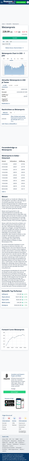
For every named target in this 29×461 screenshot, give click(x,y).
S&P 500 (11, 442)
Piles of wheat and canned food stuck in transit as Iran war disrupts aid (18, 118)
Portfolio (4, 449)
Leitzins (4, 451)
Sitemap (4, 429)
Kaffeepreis (5, 294)
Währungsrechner (13, 449)
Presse (4, 427)
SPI (10, 439)
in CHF (16, 85)
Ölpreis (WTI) (5, 299)
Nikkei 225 (5, 442)
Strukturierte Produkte (8, 447)
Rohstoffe (9, 24)
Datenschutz (22, 425)
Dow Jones (13, 441)
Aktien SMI (5, 439)
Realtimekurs (6, 103)
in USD (5, 85)
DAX (21, 439)
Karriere (4, 425)
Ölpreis (22, 449)
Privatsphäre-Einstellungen (22, 431)
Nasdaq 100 (21, 441)
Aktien (4, 444)
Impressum (22, 423)
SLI (13, 439)
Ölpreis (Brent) (6, 297)
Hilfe (13, 423)
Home (3, 24)
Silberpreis (5, 446)
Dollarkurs (15, 444)
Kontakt (4, 423)
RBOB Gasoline (6, 302)
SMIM (16, 439)
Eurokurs (22, 444)
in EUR (10, 85)
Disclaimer (22, 427)
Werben (14, 425)
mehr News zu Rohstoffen (9, 124)
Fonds (11, 446)
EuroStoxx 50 (5, 441)
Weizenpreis (16, 24)
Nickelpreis (5, 305)
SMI (16, 442)
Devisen (9, 444)
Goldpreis (21, 442)
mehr (4, 191)
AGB (20, 429)
